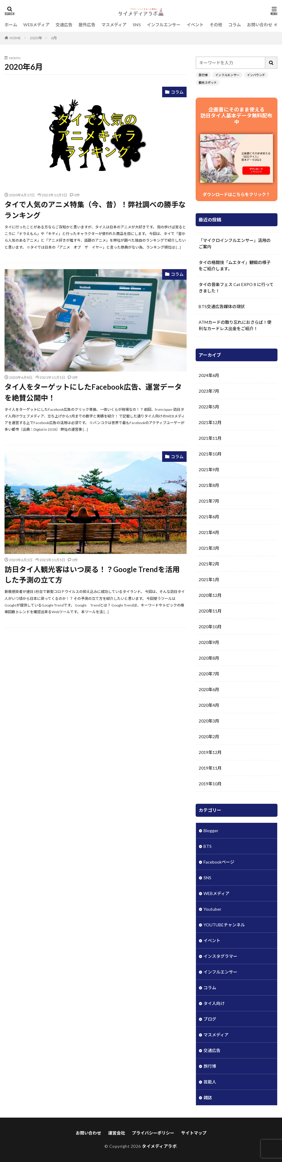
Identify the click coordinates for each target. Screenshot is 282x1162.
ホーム (11, 24)
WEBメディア (36, 24)
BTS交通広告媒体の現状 (222, 306)
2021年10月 (210, 453)
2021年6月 (209, 516)
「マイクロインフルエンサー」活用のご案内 (235, 243)
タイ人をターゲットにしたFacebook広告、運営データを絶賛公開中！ (93, 392)
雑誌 (207, 1097)
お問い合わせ (259, 24)
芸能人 (209, 1081)
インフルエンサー (164, 24)
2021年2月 (209, 563)
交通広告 (64, 24)
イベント (195, 24)
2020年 (36, 38)
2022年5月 (209, 406)
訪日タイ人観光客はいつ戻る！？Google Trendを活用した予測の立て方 (92, 574)
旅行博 (203, 75)
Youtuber (212, 909)
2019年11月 (210, 768)
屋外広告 (87, 24)
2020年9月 (209, 642)
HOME (15, 38)
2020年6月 (209, 689)
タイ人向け (214, 1003)
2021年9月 (209, 469)
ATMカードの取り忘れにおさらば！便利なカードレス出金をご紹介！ (235, 325)
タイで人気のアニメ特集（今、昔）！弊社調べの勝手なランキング (95, 210)
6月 (54, 38)
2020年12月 (210, 595)
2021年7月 (209, 501)
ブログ (209, 1019)
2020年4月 (209, 705)
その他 (216, 24)
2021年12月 (210, 422)
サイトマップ (194, 1132)
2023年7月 (209, 391)
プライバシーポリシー (153, 1132)
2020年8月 (209, 658)
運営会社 (116, 1132)
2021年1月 (209, 579)
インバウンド (256, 75)
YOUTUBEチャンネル (224, 924)
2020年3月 (209, 720)
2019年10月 (210, 783)
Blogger (210, 830)
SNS (137, 24)
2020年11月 (210, 610)
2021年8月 (209, 485)
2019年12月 (210, 752)
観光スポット (208, 82)
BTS (207, 846)
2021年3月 (209, 548)
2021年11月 (210, 438)
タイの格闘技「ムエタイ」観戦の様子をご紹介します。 (235, 265)
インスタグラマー (220, 956)
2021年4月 (209, 532)
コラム (234, 24)
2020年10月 (210, 626)
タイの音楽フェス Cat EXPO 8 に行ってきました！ (236, 287)
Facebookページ (218, 861)
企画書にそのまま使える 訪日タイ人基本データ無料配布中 (236, 115)
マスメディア (114, 24)
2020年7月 (209, 673)
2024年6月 (209, 375)
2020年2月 (209, 736)
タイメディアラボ (159, 1146)
